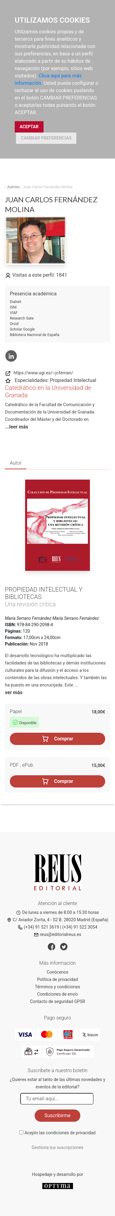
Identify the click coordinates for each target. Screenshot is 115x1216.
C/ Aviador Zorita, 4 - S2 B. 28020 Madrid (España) (58, 919)
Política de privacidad (57, 979)
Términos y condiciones (57, 986)
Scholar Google (22, 329)
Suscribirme (57, 1115)
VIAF (13, 313)
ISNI (13, 307)
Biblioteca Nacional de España (34, 335)
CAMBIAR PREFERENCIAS (46, 138)
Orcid (14, 324)
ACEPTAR (29, 126)
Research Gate (22, 318)
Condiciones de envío (57, 994)
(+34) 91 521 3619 (38, 927)
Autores (13, 187)
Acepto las (60, 1132)
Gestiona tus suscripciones (57, 1147)
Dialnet (15, 302)
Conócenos (57, 972)
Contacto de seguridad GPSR (57, 1001)
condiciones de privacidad (70, 1132)
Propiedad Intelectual (73, 380)
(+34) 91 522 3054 (80, 927)
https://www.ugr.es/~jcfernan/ (39, 373)
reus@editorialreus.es (57, 934)
